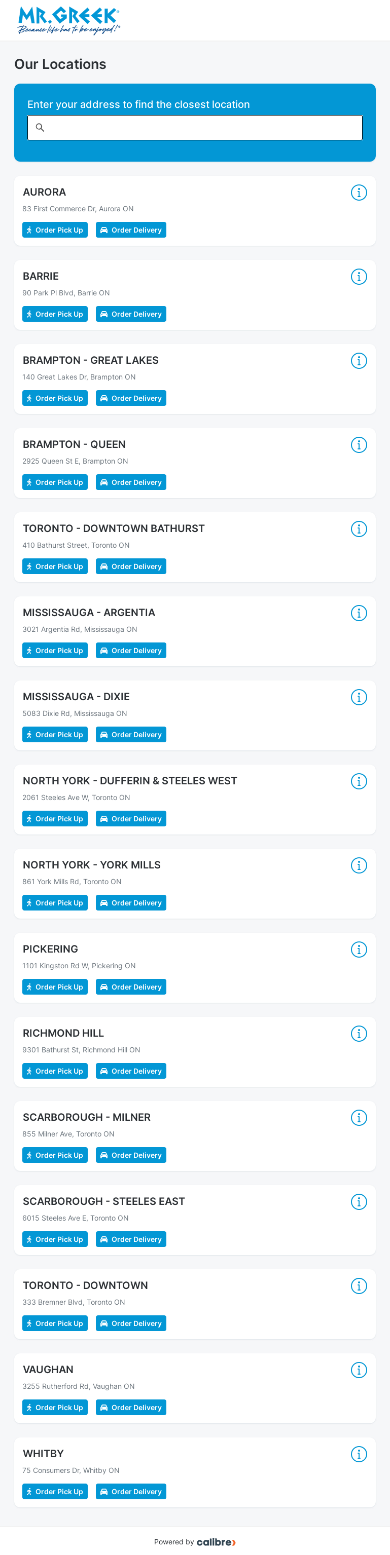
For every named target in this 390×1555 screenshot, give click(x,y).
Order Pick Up (55, 229)
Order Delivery (131, 229)
